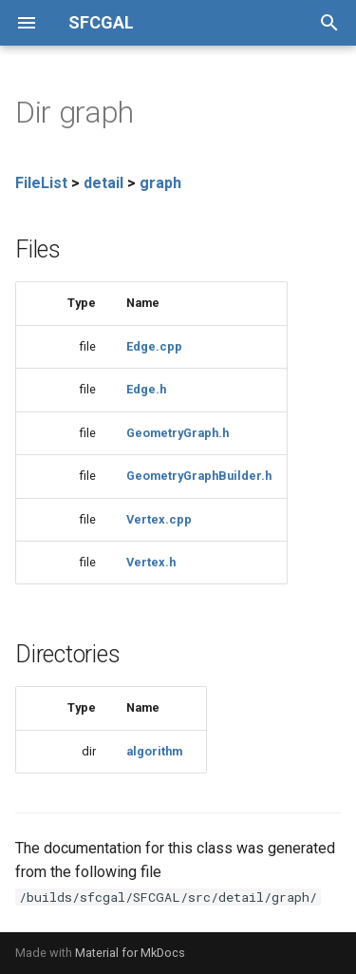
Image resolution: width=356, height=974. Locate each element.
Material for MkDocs (130, 952)
